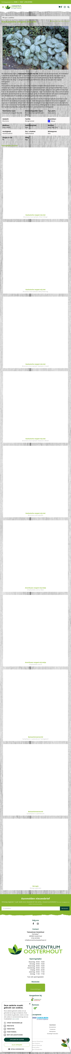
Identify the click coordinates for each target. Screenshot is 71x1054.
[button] (17, 1049)
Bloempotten (52, 1033)
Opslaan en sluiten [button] (17, 1039)
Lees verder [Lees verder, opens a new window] (15, 1019)
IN (37, 923)
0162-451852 (35, 938)
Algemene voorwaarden (35, 1051)
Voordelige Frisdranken (52, 1035)
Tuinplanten (52, 1031)
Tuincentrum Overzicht (35, 1047)
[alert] (17, 1027)
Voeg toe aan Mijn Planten (61, 21)
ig (64, 7)
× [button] (29, 1004)
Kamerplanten (52, 1029)
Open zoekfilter (8, 18)
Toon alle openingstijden (35, 977)
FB (33, 923)
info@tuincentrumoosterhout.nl (35, 940)
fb (62, 7)
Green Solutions (35, 1045)
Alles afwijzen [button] (17, 1045)
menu (2, 7)
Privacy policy (35, 1049)
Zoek (68, 7)
